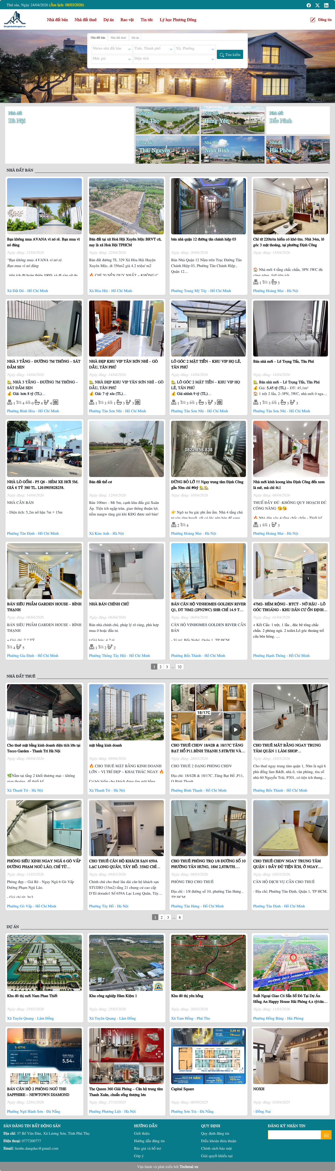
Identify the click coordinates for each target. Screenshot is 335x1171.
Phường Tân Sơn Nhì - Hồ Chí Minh (117, 410)
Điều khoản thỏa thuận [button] (218, 1140)
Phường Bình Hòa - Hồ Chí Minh (33, 410)
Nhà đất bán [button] (57, 19)
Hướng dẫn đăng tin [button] (149, 1140)
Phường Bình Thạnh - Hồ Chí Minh (198, 790)
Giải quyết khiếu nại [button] (217, 1155)
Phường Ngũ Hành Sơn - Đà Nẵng (33, 1111)
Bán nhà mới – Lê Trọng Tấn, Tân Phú (283, 361)
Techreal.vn (189, 1166)
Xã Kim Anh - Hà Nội (106, 533)
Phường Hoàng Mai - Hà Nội (275, 290)
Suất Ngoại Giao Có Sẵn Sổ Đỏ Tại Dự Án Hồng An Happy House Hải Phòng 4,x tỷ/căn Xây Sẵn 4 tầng (288, 1001)
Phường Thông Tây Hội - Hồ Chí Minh (119, 655)
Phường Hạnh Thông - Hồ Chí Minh (281, 655)
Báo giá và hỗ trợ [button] (147, 1148)
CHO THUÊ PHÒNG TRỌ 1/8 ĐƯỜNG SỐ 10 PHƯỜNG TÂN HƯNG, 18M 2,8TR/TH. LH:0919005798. (208, 866)
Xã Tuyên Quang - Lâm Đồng (30, 1017)
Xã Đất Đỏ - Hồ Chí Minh (27, 290)
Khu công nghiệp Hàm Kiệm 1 (113, 995)
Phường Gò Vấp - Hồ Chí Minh (31, 905)
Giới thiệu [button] (142, 1133)
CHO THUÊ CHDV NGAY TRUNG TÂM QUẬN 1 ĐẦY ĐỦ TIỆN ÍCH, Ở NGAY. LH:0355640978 (287, 866)
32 (180, 666)
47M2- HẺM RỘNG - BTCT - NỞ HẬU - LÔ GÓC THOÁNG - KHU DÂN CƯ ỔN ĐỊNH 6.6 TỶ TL (289, 609)
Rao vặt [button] (127, 19)
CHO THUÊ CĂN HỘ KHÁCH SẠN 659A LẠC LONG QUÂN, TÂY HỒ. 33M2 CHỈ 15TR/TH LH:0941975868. (123, 866)
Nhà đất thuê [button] (86, 19)
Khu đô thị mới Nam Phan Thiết (32, 995)
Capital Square (182, 1088)
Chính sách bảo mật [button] (216, 1148)
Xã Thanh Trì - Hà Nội (25, 790)
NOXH (258, 1088)
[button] (309, 4)
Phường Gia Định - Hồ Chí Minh (32, 655)
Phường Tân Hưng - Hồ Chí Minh (197, 905)
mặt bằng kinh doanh (105, 745)
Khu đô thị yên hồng (187, 995)
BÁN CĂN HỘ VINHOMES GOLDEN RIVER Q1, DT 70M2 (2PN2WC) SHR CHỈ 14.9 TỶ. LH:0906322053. (208, 609)
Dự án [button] (108, 19)
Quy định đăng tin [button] (215, 1133)
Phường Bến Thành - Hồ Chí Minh (198, 655)
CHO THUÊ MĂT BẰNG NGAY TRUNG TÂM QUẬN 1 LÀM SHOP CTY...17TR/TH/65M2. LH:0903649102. (287, 751)
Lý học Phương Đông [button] (178, 19)
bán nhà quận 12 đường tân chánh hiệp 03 (203, 238)
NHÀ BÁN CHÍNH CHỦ (109, 603)
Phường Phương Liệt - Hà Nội (112, 1111)
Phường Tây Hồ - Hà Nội (108, 905)
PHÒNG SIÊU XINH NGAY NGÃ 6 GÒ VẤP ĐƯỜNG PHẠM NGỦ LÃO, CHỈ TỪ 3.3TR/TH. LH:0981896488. (44, 866)
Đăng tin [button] (325, 19)
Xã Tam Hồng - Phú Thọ (190, 1017)
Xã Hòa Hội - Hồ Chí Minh (110, 290)
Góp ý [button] (139, 1155)
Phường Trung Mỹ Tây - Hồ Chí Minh (201, 290)
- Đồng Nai (262, 1111)
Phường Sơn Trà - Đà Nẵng (192, 1111)
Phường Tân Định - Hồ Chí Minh (33, 533)
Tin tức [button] (147, 19)
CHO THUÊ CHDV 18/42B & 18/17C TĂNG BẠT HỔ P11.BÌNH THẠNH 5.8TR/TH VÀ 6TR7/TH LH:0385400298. (207, 751)
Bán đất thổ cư (100, 481)
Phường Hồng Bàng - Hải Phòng (278, 1017)
